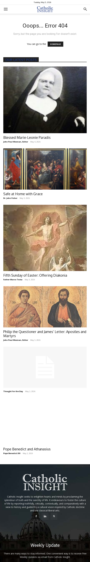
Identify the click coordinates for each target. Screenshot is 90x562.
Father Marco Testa (12, 279)
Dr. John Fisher (10, 198)
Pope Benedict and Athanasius (27, 443)
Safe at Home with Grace (23, 194)
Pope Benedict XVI (11, 447)
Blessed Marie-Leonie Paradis (27, 137)
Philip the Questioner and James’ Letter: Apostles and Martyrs (44, 333)
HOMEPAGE (55, 44)
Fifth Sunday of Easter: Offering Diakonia (35, 275)
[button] (5, 9)
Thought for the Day (13, 391)
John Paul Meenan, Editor (15, 141)
